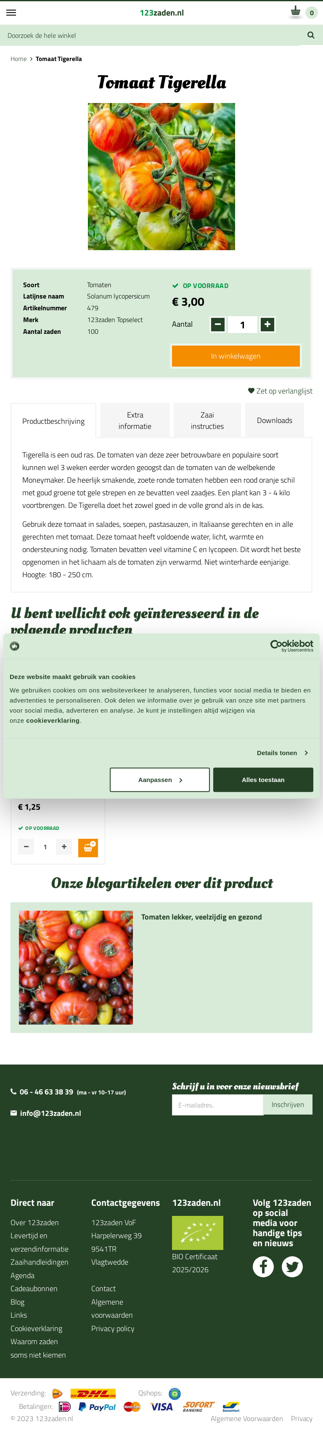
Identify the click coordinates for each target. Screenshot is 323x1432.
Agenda (22, 1274)
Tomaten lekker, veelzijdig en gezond (201, 915)
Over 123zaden (35, 1221)
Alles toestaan (263, 779)
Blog (17, 1300)
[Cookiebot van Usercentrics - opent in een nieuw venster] (276, 646)
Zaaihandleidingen (40, 1260)
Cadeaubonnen (34, 1287)
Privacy (301, 1417)
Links (19, 1313)
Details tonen (277, 752)
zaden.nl (162, 12)
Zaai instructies (207, 421)
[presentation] (236, 1141)
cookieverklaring (52, 720)
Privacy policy (113, 1327)
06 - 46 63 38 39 (46, 1090)
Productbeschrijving (53, 422)
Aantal (182, 324)
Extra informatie (135, 421)
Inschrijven (287, 1103)
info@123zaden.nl (50, 1112)
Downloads (274, 421)
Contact (103, 1287)
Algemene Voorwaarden (247, 1417)
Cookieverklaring (36, 1327)
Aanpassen (160, 779)
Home (19, 58)
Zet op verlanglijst (284, 391)
